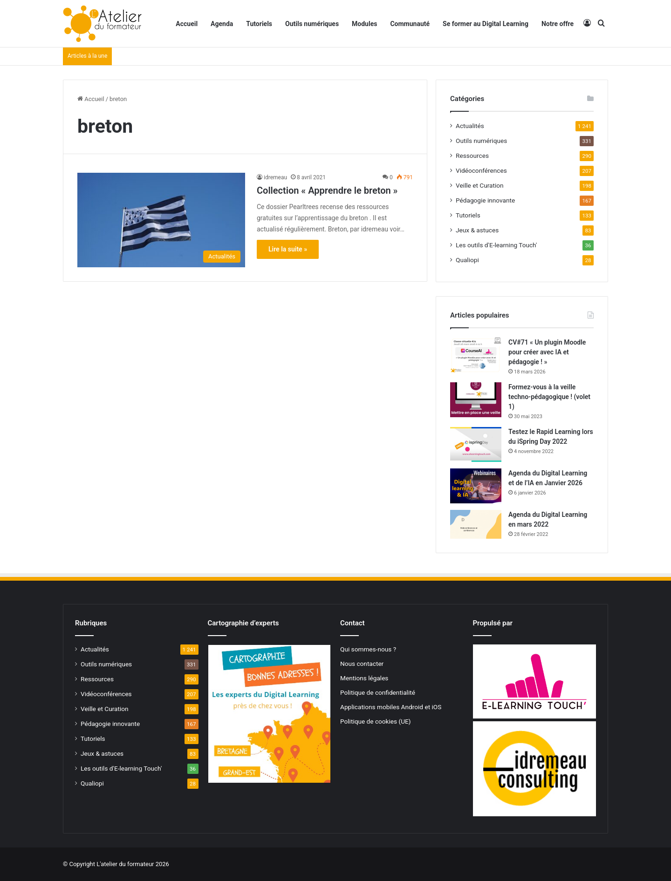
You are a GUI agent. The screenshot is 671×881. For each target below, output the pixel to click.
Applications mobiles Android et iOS (390, 707)
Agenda (222, 23)
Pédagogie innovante (485, 200)
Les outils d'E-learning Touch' (496, 245)
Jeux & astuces (477, 230)
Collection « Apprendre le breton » (327, 190)
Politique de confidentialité (377, 692)
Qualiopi (467, 260)
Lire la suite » (287, 249)
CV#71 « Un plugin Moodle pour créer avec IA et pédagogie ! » (547, 352)
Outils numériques (312, 23)
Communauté (410, 23)
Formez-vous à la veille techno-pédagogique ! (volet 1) (549, 396)
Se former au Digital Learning (485, 23)
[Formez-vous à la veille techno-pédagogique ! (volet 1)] (475, 399)
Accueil (187, 23)
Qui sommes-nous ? (368, 649)
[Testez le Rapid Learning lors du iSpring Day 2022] (475, 444)
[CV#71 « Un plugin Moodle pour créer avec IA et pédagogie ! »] (475, 355)
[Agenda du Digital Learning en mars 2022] (475, 524)
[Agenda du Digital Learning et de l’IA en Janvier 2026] (475, 485)
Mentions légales (364, 678)
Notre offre (557, 23)
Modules (364, 23)
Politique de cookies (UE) (375, 721)
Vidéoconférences (481, 170)
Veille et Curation (480, 185)
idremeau (275, 177)
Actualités (470, 125)
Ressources (472, 155)
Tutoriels (259, 23)
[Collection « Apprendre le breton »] (161, 220)
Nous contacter (361, 663)
